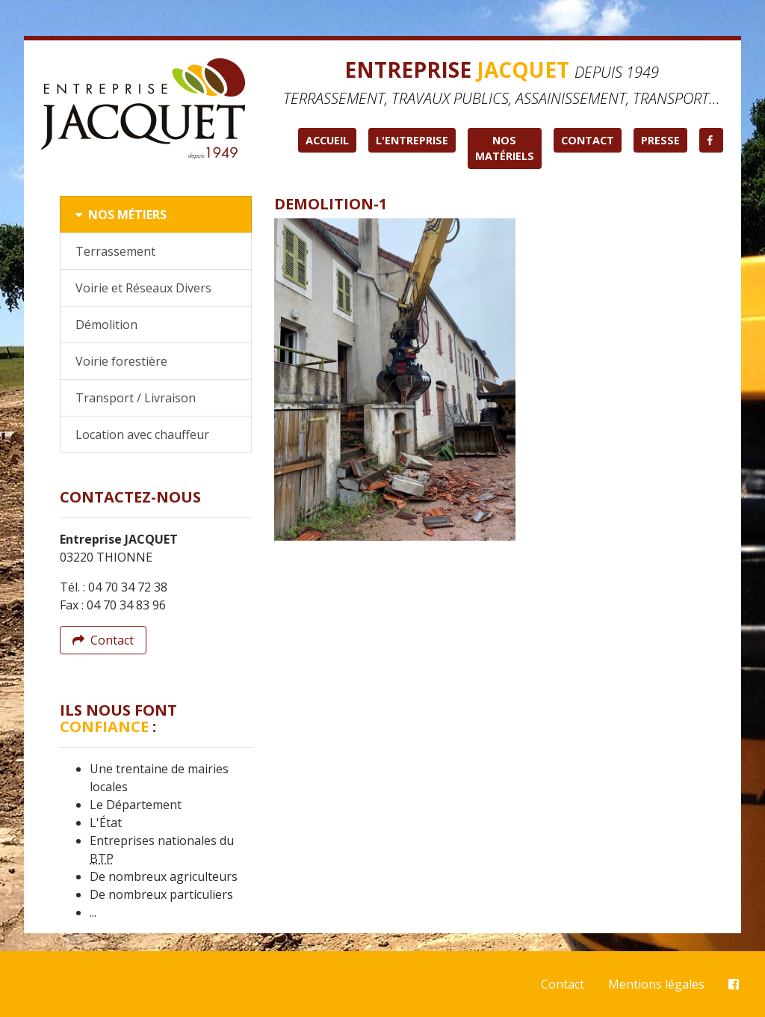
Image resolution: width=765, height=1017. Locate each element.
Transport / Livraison (135, 398)
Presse (660, 140)
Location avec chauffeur (142, 434)
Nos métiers (121, 214)
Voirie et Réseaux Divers (143, 288)
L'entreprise (412, 140)
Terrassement (115, 251)
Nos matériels (504, 148)
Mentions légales (656, 984)
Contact (587, 140)
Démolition (106, 324)
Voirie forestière (121, 361)
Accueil (327, 140)
